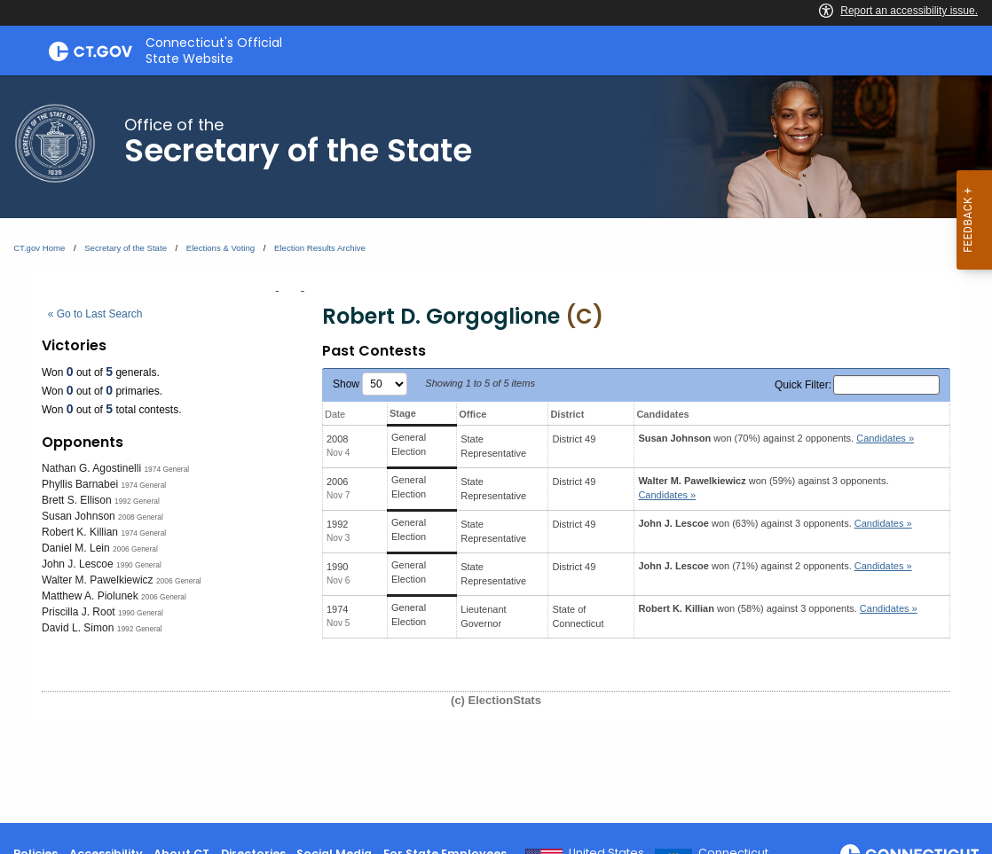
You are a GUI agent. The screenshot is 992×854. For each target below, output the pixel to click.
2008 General (140, 517)
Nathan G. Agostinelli (91, 468)
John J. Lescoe (78, 564)
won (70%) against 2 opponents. (776, 438)
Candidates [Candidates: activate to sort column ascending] (662, 414)
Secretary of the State (125, 248)
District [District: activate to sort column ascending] (567, 414)
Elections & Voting (220, 248)
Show (370, 384)
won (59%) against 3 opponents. (763, 488)
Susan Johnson (78, 516)
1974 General (166, 469)
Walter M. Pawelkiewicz (98, 580)
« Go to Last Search (95, 314)
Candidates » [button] (885, 438)
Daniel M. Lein (76, 548)
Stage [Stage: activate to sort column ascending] (403, 413)
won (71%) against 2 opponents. (774, 565)
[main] (496, 449)
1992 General (137, 501)
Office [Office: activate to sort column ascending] (472, 414)
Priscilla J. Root (78, 612)
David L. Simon (78, 628)
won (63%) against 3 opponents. (774, 523)
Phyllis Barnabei (80, 484)
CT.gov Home (39, 248)
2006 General (135, 549)
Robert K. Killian (80, 532)
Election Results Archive (320, 248)
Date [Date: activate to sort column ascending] (335, 414)
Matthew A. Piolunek (90, 596)
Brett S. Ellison (77, 500)
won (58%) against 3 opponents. (777, 608)
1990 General (138, 564)
